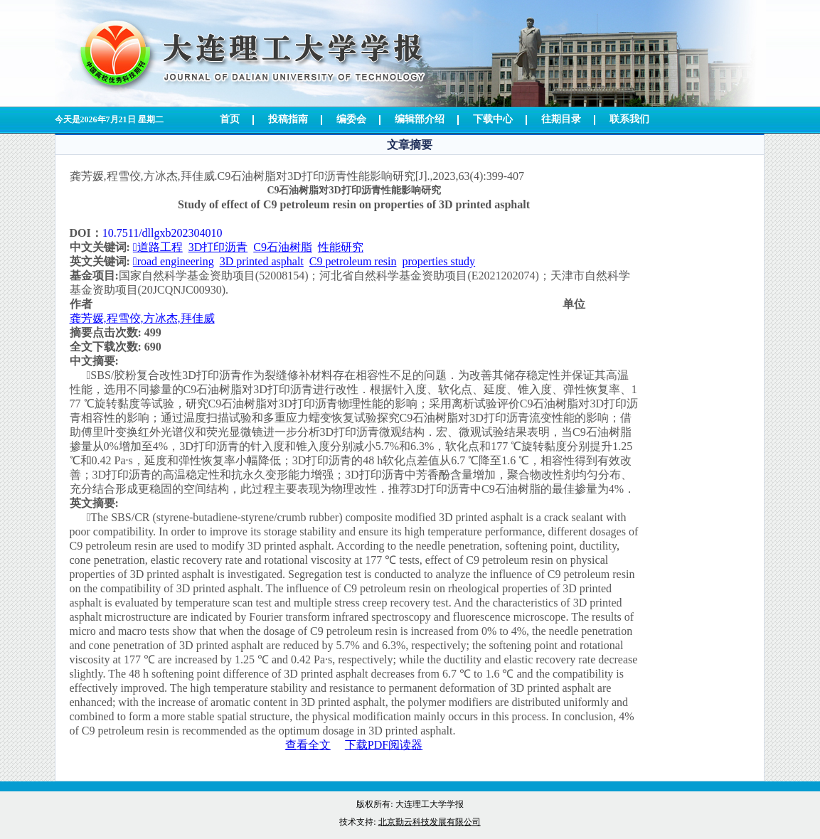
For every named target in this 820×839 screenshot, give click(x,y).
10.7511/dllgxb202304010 (162, 233)
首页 (230, 119)
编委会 (351, 119)
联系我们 (629, 119)
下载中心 (493, 119)
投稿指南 (288, 119)
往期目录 (561, 119)
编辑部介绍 (419, 119)
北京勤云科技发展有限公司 (429, 822)
